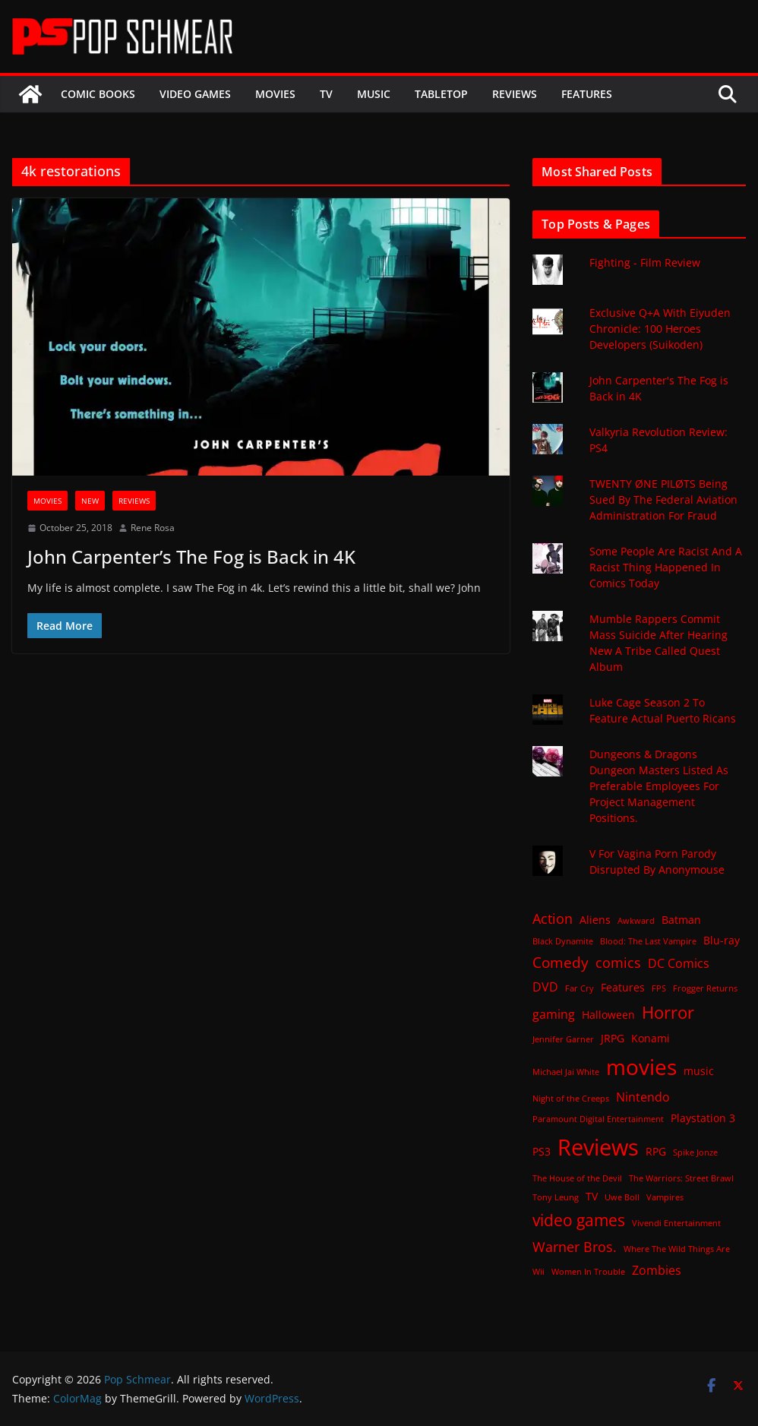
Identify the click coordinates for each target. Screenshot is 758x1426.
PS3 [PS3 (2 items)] (541, 1151)
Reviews (514, 94)
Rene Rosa (153, 527)
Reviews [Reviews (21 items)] (598, 1147)
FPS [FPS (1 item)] (659, 988)
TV (326, 94)
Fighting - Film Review (644, 262)
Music (373, 94)
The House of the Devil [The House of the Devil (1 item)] (577, 1178)
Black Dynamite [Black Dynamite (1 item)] (562, 941)
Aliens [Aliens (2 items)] (595, 919)
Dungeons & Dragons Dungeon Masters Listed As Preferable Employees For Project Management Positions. (658, 786)
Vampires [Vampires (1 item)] (665, 1197)
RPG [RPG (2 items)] (656, 1151)
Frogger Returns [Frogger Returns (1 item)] (705, 988)
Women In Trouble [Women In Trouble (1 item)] (588, 1271)
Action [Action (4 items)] (552, 918)
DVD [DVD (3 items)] (545, 987)
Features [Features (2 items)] (623, 987)
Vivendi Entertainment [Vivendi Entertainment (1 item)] (676, 1223)
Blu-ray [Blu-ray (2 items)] (721, 940)
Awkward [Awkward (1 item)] (636, 920)
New (90, 500)
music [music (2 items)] (699, 1071)
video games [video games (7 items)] (578, 1220)
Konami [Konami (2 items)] (650, 1038)
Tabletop (441, 94)
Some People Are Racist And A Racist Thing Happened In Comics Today (665, 567)
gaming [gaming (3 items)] (553, 1014)
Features (586, 94)
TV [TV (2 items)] (592, 1196)
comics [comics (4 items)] (618, 962)
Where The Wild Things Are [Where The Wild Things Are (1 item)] (677, 1249)
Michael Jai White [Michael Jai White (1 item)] (565, 1072)
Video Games (195, 94)
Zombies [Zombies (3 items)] (656, 1270)
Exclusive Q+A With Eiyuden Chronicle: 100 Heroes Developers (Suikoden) (660, 328)
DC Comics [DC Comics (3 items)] (678, 963)
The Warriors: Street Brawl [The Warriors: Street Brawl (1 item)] (681, 1178)
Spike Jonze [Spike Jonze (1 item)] (695, 1152)
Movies (275, 94)
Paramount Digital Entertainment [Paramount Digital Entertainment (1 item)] (598, 1119)
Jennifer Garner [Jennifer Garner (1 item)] (563, 1039)
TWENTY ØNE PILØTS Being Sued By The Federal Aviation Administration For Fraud (663, 499)
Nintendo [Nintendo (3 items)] (643, 1097)
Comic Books (98, 94)
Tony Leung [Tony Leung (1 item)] (555, 1197)
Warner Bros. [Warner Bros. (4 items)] (574, 1247)
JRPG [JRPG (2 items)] (612, 1038)
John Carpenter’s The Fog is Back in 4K (191, 556)
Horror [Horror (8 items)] (668, 1012)
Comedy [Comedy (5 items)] (560, 962)
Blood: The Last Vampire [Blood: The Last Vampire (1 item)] (648, 941)
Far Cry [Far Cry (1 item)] (579, 988)
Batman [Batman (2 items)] (681, 919)
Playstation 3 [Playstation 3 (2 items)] (703, 1118)
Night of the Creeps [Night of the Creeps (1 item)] (570, 1098)
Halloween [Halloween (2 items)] (608, 1014)
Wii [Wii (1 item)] (538, 1271)
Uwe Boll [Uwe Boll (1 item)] (622, 1197)
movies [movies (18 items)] (641, 1066)
